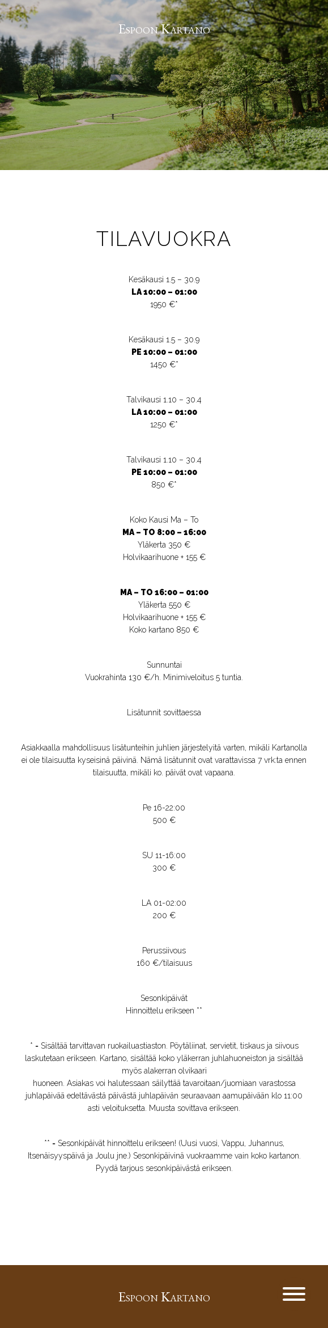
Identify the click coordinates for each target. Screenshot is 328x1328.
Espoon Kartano (164, 28)
